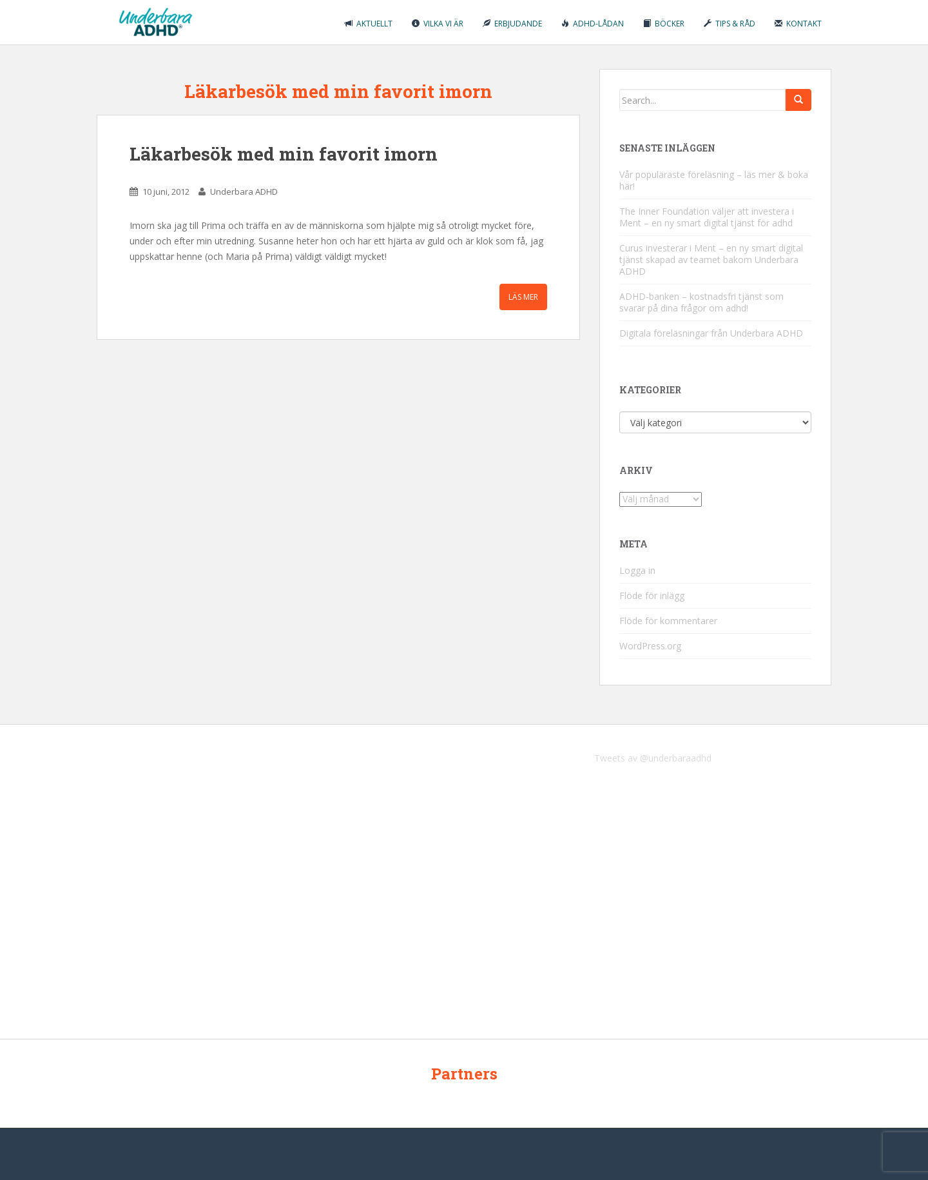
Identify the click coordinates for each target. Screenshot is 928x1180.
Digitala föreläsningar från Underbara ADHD (711, 333)
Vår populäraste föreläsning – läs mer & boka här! (713, 180)
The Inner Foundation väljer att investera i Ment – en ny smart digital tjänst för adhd (706, 217)
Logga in (637, 570)
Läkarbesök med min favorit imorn (284, 154)
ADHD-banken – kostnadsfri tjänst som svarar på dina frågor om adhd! (701, 302)
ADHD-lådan (592, 23)
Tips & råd (729, 23)
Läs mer (523, 296)
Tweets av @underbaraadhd (652, 758)
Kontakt (798, 23)
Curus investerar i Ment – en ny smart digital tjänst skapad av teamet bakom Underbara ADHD (711, 259)
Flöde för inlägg (651, 595)
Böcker (663, 23)
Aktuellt (368, 23)
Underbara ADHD (244, 191)
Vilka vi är (437, 23)
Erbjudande (512, 23)
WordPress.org (650, 646)
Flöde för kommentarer (668, 621)
